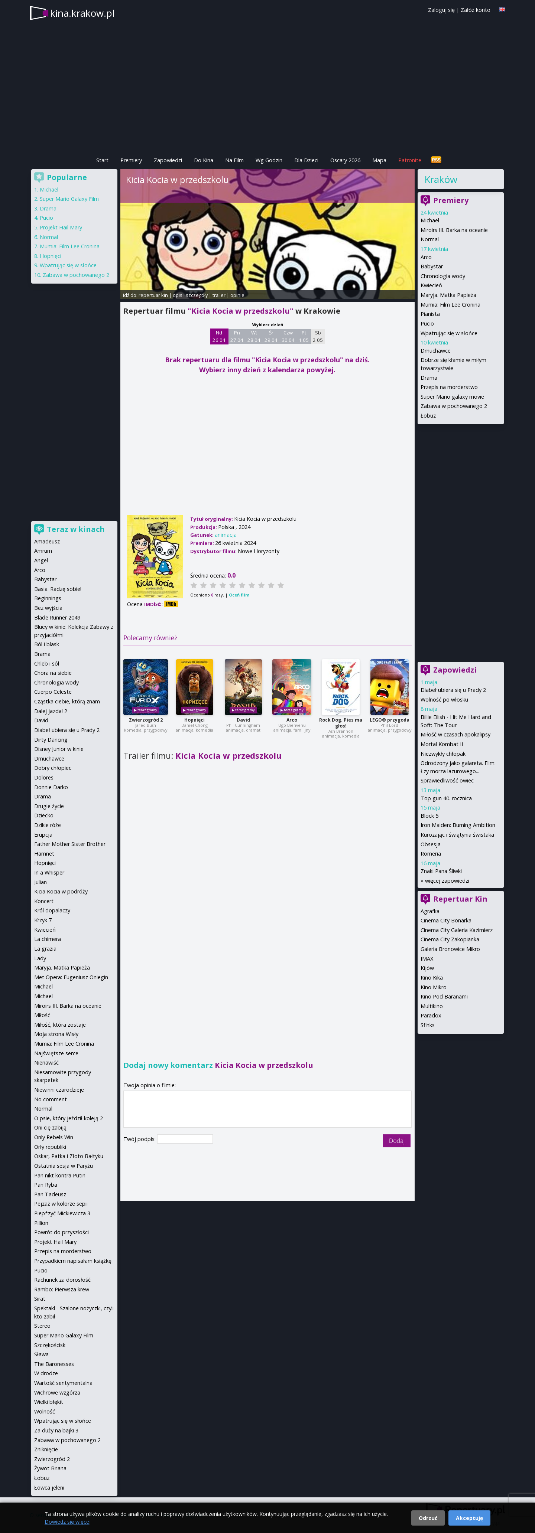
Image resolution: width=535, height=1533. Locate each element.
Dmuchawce (436, 350)
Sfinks (428, 1025)
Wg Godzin (269, 160)
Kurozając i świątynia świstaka (457, 834)
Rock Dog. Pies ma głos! (340, 723)
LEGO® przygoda (389, 720)
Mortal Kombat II (442, 744)
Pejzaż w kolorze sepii (61, 1203)
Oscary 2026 (345, 160)
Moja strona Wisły (56, 1033)
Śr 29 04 (271, 336)
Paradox (431, 1015)
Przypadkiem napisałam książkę (72, 1260)
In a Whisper (49, 872)
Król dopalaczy (52, 910)
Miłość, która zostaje (60, 1024)
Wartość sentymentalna (63, 1382)
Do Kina (203, 160)
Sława (41, 1354)
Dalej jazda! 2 (50, 711)
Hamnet (44, 853)
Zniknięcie (46, 1449)
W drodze (46, 1373)
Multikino (432, 1006)
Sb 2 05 (318, 336)
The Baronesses (54, 1363)
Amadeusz (47, 541)
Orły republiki (50, 1146)
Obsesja (431, 844)
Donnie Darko (51, 787)
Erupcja (43, 834)
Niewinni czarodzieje (59, 1089)
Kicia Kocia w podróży (61, 891)
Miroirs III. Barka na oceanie (454, 229)
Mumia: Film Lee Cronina (450, 304)
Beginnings (47, 598)
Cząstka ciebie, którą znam (67, 701)
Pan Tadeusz (50, 1194)
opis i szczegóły (190, 295)
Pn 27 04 (236, 336)
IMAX (427, 958)
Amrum (43, 550)
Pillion (41, 1222)
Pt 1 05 (304, 336)
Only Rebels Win (53, 1137)
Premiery (131, 160)
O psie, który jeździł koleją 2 (68, 1118)
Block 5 (429, 815)
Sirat (39, 1298)
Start (102, 160)
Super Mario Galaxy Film (69, 198)
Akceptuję (469, 1517)
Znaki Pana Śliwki (441, 871)
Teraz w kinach (76, 529)
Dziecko (44, 815)
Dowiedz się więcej (68, 1521)
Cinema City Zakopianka (450, 939)
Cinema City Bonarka (446, 920)
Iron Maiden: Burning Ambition (458, 824)
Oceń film (239, 595)
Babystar (432, 266)
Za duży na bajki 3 (56, 1430)
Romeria (431, 853)
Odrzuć (428, 1517)
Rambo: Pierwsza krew (61, 1289)
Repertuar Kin (460, 899)
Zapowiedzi (168, 160)
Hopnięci (194, 720)
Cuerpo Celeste (53, 691)
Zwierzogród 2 (146, 720)
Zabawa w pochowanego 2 (454, 405)
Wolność (44, 1411)
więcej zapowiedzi (447, 880)
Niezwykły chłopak (443, 753)
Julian (40, 882)
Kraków (440, 179)
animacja (226, 534)
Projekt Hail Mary (61, 227)
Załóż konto (475, 9)
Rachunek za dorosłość (62, 1279)
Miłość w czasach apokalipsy (455, 734)
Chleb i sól (46, 663)
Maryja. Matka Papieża (448, 294)
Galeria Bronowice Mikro (450, 948)
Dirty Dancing (51, 739)
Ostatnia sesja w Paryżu (63, 1165)
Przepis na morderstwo (449, 386)
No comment (50, 1099)
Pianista (430, 313)
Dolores (44, 777)
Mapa (379, 160)
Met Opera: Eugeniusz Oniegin (71, 977)
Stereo (42, 1325)
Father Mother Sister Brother (70, 843)
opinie (237, 295)
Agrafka (430, 911)
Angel (41, 560)
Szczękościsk (49, 1345)
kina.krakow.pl (82, 13)
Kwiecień (431, 285)
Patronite (409, 160)
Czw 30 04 (288, 336)
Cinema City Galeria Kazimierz (457, 930)
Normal (430, 239)
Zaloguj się (441, 9)
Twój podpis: (140, 1139)
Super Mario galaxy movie (452, 396)
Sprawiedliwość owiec (447, 780)
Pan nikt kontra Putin (59, 1175)
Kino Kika (432, 977)
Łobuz (428, 415)
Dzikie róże (47, 824)
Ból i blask (46, 644)
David (243, 720)
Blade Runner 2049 (57, 617)
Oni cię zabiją (50, 1127)
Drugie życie (49, 806)
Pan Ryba (45, 1184)
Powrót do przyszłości (61, 1232)
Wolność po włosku (444, 699)
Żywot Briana (50, 1468)
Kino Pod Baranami (444, 996)
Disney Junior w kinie (59, 748)
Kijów (427, 967)
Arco (291, 720)
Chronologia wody (443, 276)
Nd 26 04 (219, 336)
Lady (40, 958)
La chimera (47, 938)
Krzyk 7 (43, 920)
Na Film (234, 160)
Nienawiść (46, 1062)
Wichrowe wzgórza (57, 1392)
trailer (219, 295)
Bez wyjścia (48, 607)
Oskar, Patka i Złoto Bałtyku (68, 1156)
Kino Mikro (434, 987)
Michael (430, 220)
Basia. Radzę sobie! (57, 588)
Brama (42, 653)
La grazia (45, 948)
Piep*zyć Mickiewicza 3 (62, 1213)
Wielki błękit (48, 1401)
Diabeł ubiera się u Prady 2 (453, 689)
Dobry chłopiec (52, 767)
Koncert (44, 901)
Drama (429, 377)
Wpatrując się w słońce (449, 333)
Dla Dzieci (306, 160)
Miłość (42, 1015)
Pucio (427, 323)
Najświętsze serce (56, 1053)
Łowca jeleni (49, 1487)
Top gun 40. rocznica (446, 798)
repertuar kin (153, 295)
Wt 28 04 (253, 336)
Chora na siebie (53, 672)
